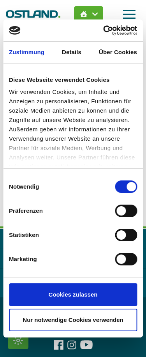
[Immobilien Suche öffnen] (88, 14)
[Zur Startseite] (33, 14)
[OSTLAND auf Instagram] (71, 345)
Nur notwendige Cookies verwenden (73, 319)
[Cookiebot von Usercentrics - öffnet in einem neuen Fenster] (104, 30)
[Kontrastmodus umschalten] (18, 340)
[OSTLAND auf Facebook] (58, 345)
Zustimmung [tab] (26, 52)
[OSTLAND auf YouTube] (86, 345)
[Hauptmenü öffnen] (129, 14)
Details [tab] (71, 52)
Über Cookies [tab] (118, 52)
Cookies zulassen (73, 294)
